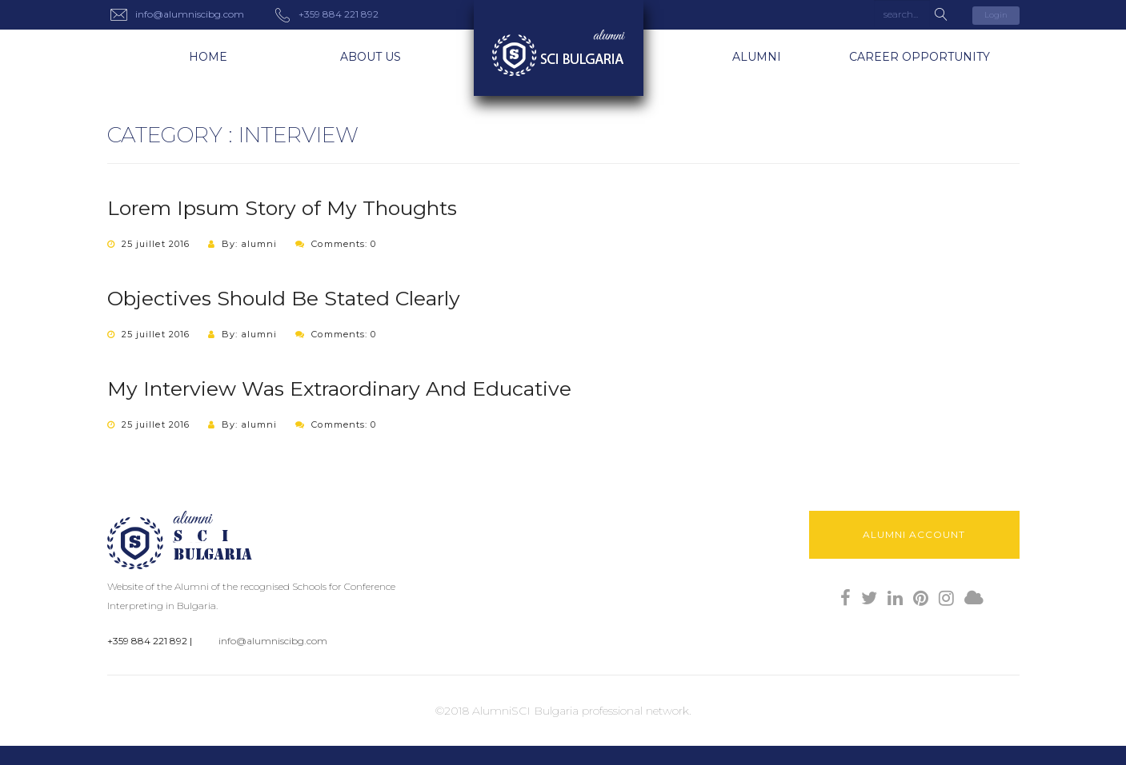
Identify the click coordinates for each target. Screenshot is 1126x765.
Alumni (756, 57)
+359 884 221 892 (147, 641)
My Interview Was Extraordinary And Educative (339, 388)
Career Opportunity (919, 57)
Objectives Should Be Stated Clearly (283, 298)
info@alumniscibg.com (272, 641)
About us (370, 57)
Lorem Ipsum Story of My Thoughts (282, 208)
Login (996, 15)
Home (208, 57)
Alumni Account (914, 534)
